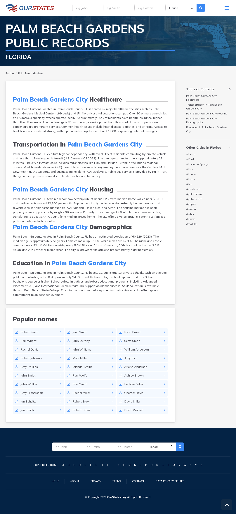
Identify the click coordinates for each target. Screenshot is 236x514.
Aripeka (190, 219)
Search (201, 8)
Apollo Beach (194, 199)
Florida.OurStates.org (30, 8)
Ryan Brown (132, 332)
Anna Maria (193, 189)
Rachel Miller (81, 393)
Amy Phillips (29, 367)
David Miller (132, 401)
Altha (189, 169)
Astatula (191, 224)
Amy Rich (131, 358)
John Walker (28, 384)
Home (55, 481)
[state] (181, 8)
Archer (190, 214)
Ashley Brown (134, 375)
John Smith (28, 375)
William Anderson (136, 349)
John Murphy (81, 341)
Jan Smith (27, 410)
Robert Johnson (31, 358)
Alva (189, 184)
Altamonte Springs (197, 164)
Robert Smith (29, 332)
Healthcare (201, 97)
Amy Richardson (31, 393)
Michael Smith (82, 367)
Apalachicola (194, 194)
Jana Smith (79, 332)
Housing (206, 113)
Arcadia (191, 209)
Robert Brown (81, 401)
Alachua (191, 154)
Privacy (96, 481)
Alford (190, 159)
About (74, 481)
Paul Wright (28, 341)
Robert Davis (81, 410)
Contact (138, 481)
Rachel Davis (29, 349)
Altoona (191, 174)
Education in (206, 129)
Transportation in (204, 106)
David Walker (133, 410)
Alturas (190, 179)
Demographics (201, 120)
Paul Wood (79, 384)
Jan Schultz (28, 401)
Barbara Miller (133, 384)
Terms (116, 481)
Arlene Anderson (135, 367)
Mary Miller (79, 358)
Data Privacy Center (170, 481)
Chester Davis (133, 393)
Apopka (191, 204)
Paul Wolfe (79, 375)
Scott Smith (132, 341)
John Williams (81, 349)
